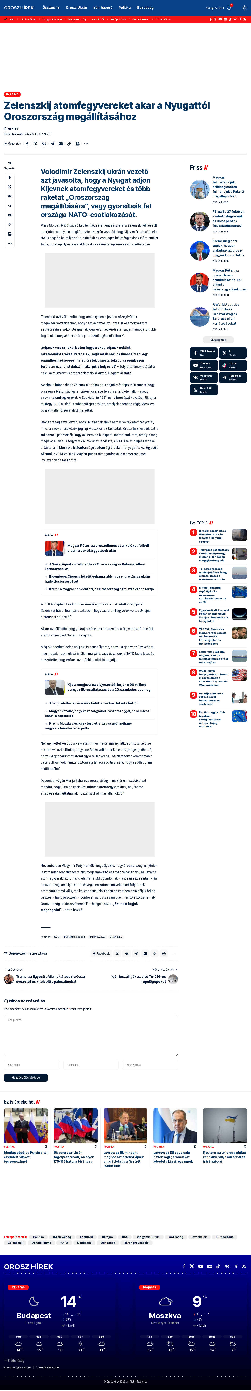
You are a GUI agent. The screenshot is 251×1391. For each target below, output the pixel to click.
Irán (12, 19)
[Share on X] (35, 144)
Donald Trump (140, 19)
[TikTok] (230, 19)
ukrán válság (28, 19)
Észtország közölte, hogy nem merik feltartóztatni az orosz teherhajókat (213, 657)
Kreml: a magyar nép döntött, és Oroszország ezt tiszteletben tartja (101, 589)
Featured (86, 1237)
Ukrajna (12, 94)
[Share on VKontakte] (44, 144)
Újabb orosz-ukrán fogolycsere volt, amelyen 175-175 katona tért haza (74, 1157)
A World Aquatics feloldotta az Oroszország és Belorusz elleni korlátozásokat (226, 314)
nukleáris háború (74, 937)
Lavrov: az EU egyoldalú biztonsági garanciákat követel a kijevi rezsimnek (173, 1157)
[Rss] (244, 19)
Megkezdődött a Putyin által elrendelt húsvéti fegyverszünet (25, 1157)
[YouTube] (220, 19)
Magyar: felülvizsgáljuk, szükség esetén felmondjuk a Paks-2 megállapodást (228, 186)
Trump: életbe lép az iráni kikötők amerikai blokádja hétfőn (93, 703)
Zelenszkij (116, 937)
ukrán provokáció (136, 1242)
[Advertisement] (125, 57)
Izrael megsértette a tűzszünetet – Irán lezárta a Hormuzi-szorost (212, 536)
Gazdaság (176, 1237)
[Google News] (225, 19)
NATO (56, 937)
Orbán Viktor (163, 19)
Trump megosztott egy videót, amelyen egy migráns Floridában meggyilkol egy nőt (214, 555)
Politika (9, 1146)
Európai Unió (118, 19)
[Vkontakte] (235, 19)
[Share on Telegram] (52, 144)
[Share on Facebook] (27, 144)
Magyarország (77, 19)
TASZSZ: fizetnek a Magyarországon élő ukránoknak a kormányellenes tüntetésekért (212, 636)
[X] (215, 19)
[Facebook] (211, 19)
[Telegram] (240, 19)
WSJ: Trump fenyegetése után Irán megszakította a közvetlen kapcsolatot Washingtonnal (214, 678)
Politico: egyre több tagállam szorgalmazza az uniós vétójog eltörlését (212, 719)
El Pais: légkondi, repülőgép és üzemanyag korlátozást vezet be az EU (212, 595)
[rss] (204, 389)
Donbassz (84, 1242)
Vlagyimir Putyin (52, 19)
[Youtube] (204, 365)
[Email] (61, 144)
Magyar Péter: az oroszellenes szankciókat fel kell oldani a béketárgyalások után (230, 279)
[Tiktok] (233, 365)
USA (125, 1237)
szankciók (98, 19)
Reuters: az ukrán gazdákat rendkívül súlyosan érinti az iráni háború (224, 1157)
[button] (237, 7)
